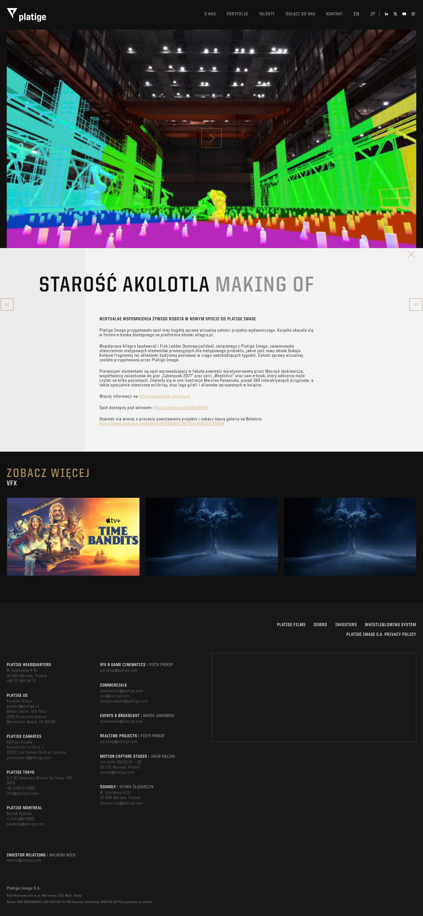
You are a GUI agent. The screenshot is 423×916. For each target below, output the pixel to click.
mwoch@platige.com (24, 860)
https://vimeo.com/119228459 (180, 408)
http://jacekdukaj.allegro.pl (165, 396)
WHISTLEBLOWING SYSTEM (390, 625)
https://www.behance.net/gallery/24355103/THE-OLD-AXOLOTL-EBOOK (162, 423)
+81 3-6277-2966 (21, 788)
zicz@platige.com (114, 696)
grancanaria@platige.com (29, 758)
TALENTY (267, 14)
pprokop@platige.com (119, 670)
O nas (210, 14)
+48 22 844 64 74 (21, 681)
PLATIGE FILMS (291, 625)
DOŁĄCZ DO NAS (300, 14)
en (356, 14)
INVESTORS (346, 625)
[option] (73, 537)
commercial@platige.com (121, 691)
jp (372, 14)
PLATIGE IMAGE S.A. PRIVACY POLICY (381, 634)
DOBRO (320, 625)
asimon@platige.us (23, 706)
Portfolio (237, 14)
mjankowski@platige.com (121, 721)
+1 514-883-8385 (21, 819)
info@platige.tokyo (23, 793)
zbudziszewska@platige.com (124, 701)
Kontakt (334, 14)
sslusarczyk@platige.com (121, 803)
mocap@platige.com (117, 772)
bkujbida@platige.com (26, 824)
